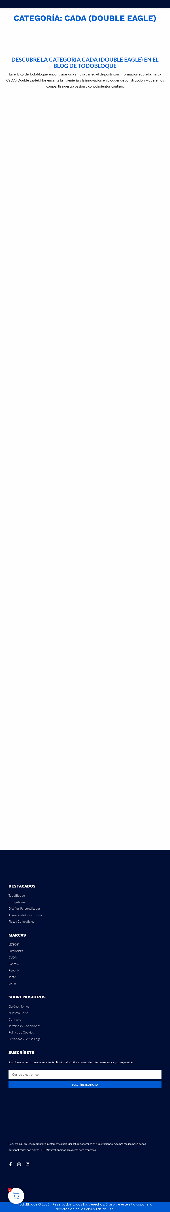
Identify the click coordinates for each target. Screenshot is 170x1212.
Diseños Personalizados (24, 908)
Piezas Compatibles (21, 921)
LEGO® (13, 944)
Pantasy (13, 964)
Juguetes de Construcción (26, 915)
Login (12, 983)
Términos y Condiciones (24, 1026)
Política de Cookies (21, 1032)
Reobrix (13, 970)
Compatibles (16, 902)
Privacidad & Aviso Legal (24, 1039)
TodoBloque (16, 895)
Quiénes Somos (18, 1006)
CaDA (12, 957)
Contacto (14, 1019)
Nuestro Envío (18, 1013)
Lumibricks (15, 951)
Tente (12, 977)
